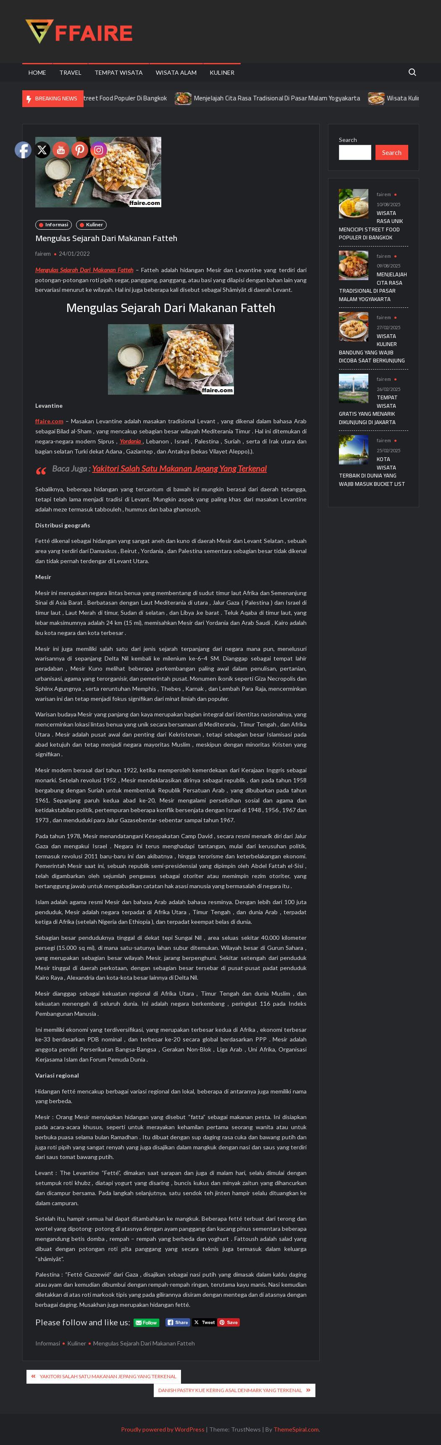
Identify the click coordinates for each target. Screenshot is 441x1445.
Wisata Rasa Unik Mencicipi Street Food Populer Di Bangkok (95, 98)
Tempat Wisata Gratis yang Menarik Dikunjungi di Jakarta (368, 409)
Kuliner (222, 72)
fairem (43, 253)
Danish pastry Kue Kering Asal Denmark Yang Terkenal (230, 1390)
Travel (70, 72)
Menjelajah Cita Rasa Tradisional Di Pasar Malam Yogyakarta (288, 98)
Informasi (56, 224)
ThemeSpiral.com (296, 1429)
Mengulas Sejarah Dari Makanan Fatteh (144, 1343)
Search (348, 139)
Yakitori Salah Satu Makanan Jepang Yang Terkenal (179, 468)
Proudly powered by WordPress (163, 1429)
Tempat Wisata (118, 72)
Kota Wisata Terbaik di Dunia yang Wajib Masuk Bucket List (372, 471)
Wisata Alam (176, 72)
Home (37, 72)
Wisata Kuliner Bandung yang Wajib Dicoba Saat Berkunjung (372, 348)
